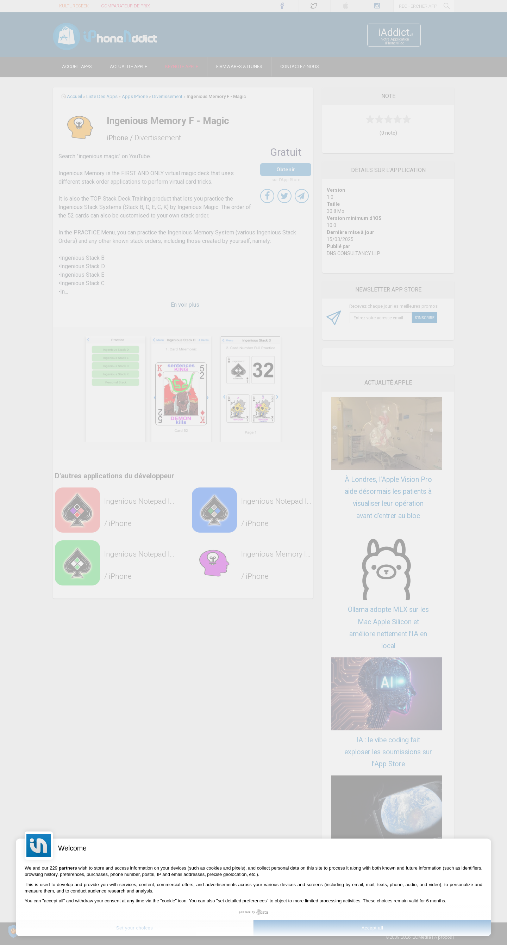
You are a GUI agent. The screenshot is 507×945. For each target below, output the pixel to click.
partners (68, 868)
